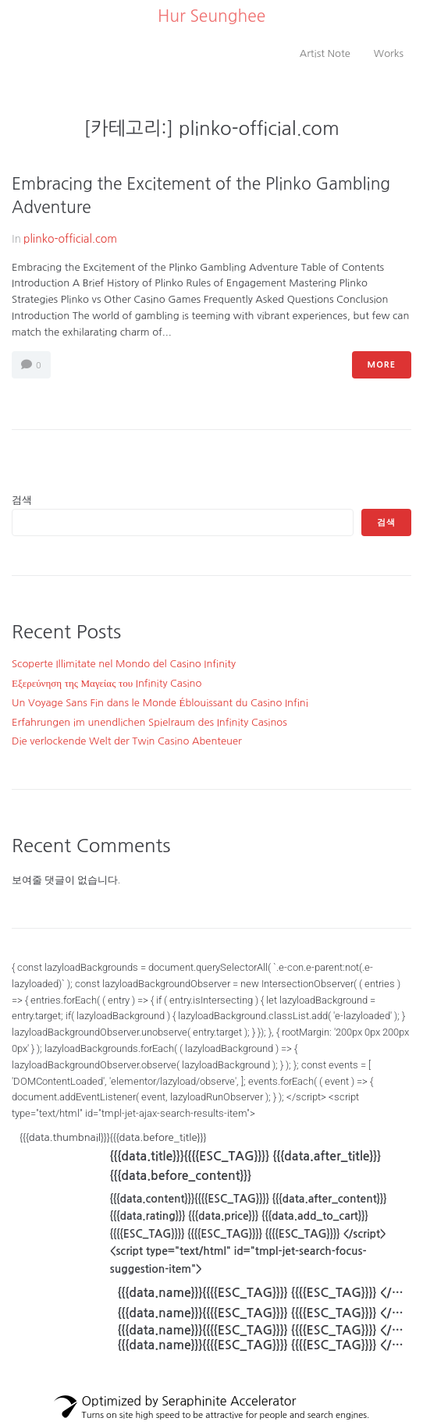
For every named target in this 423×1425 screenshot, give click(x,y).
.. (153, 16)
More (382, 365)
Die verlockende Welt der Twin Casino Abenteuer (127, 741)
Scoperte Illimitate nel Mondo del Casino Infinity (124, 664)
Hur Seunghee (211, 16)
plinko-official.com (70, 238)
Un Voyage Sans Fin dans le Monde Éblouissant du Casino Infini (160, 703)
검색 (22, 500)
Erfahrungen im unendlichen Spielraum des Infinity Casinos (149, 722)
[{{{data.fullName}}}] (256, 1318)
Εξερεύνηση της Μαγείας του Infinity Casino (106, 683)
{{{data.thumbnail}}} (215, 1244)
